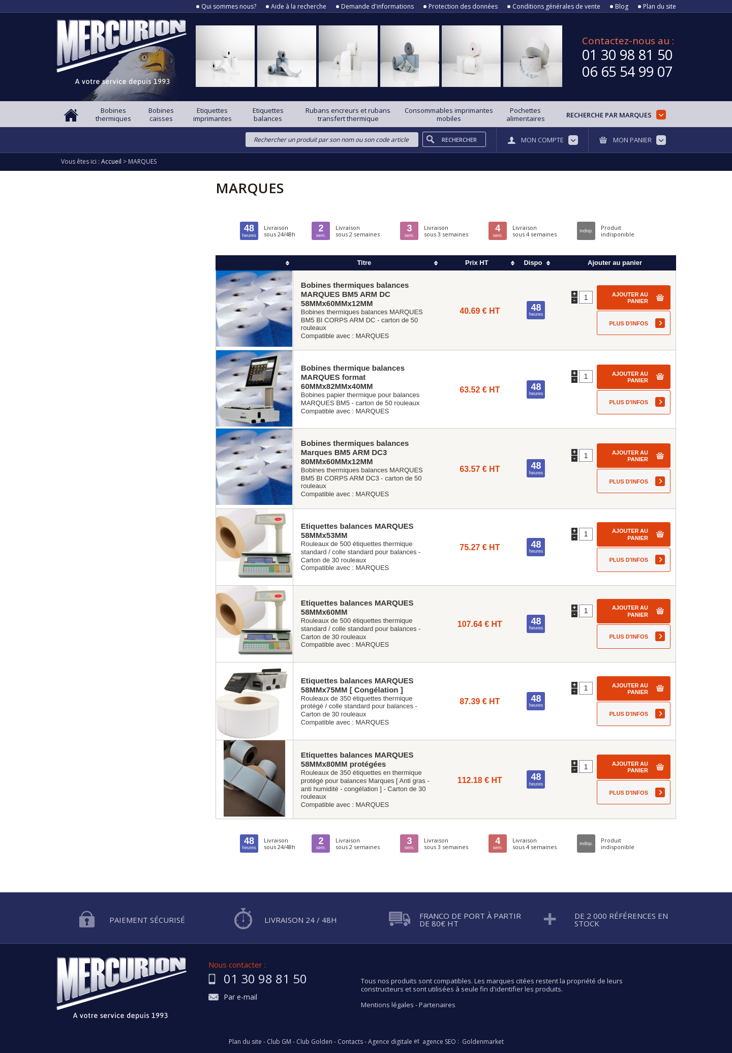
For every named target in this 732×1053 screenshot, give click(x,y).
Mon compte (542, 139)
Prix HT (477, 262)
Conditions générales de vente (556, 6)
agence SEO (439, 1041)
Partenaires (437, 1004)
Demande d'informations (377, 6)
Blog (621, 6)
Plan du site (659, 6)
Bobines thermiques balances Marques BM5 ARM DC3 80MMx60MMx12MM (355, 452)
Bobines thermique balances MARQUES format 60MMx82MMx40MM (353, 377)
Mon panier (632, 139)
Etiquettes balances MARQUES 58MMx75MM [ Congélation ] (357, 685)
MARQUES (372, 336)
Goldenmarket (483, 1041)
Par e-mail (240, 997)
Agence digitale (390, 1041)
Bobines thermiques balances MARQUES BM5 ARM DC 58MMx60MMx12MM (355, 294)
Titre (364, 262)
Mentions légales (387, 1004)
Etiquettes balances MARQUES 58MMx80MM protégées (357, 759)
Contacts (350, 1041)
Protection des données (463, 6)
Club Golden (314, 1041)
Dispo (533, 262)
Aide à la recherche (298, 6)
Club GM (279, 1041)
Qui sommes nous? (228, 6)
